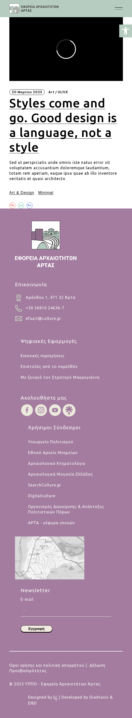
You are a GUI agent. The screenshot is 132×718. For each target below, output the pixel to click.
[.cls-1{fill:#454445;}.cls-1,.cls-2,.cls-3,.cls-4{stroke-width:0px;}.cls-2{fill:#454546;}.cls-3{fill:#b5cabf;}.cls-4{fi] (34, 8)
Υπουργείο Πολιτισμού (50, 442)
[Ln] (21, 205)
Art (51, 92)
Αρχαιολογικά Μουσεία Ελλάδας (60, 474)
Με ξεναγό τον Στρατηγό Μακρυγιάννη (60, 377)
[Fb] (12, 205)
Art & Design (21, 193)
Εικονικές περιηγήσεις (42, 355)
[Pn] (30, 205)
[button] (125, 31)
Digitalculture (41, 496)
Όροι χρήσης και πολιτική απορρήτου (46, 665)
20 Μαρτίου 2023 (27, 92)
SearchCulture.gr (44, 485)
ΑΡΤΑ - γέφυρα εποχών (51, 523)
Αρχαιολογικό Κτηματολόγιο (57, 463)
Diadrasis (99, 697)
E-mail (66, 602)
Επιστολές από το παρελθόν (49, 366)
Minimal (45, 193)
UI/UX (63, 92)
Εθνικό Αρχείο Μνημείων (53, 452)
